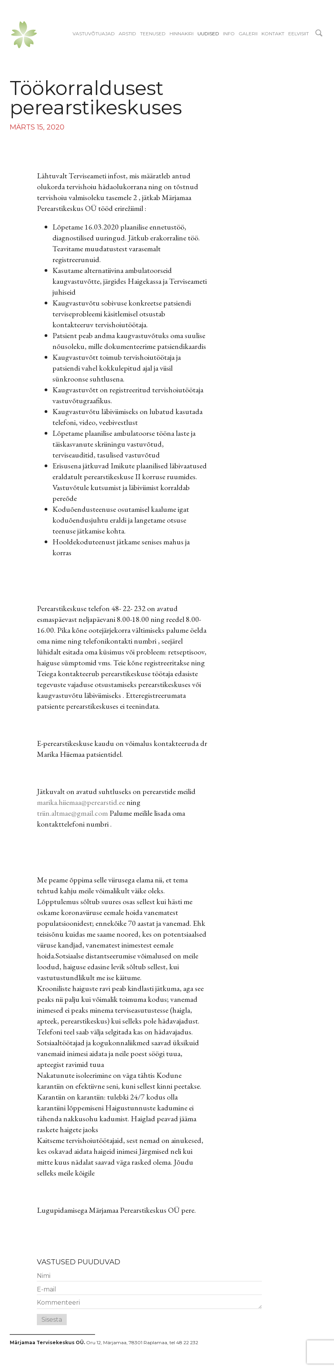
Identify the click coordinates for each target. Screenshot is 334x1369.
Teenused (153, 33)
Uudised (208, 33)
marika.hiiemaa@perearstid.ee (81, 802)
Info (229, 33)
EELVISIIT (298, 33)
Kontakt (272, 33)
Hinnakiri (182, 33)
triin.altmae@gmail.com (72, 813)
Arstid (127, 33)
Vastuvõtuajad (94, 33)
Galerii (248, 33)
